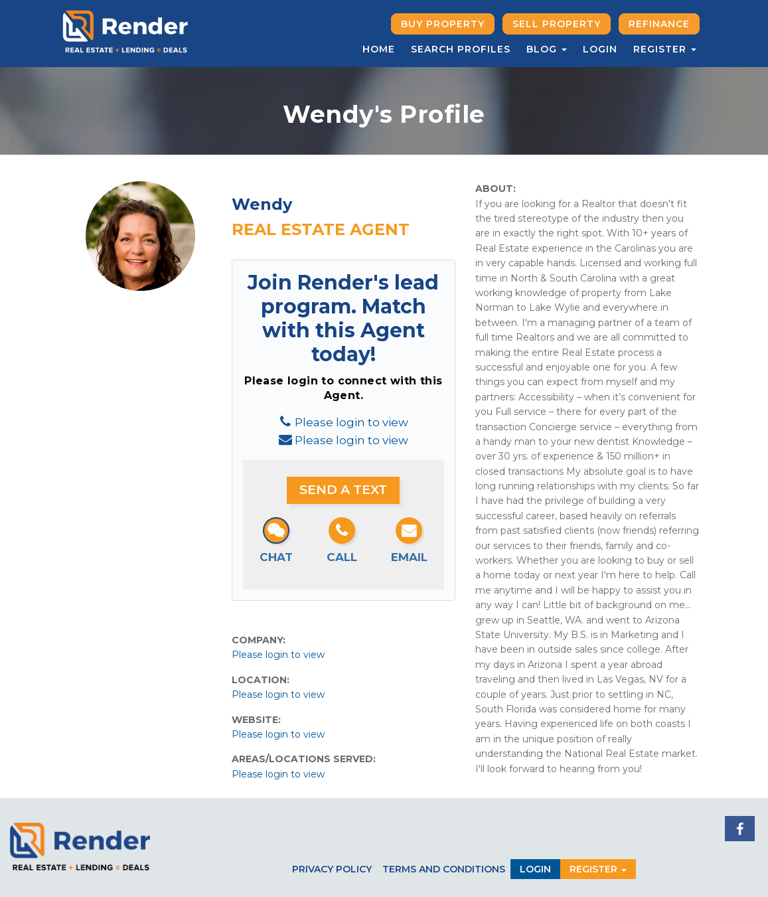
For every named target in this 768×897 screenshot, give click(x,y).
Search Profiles (460, 49)
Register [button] (664, 49)
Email (409, 557)
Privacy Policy (332, 869)
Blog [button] (546, 49)
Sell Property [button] (556, 24)
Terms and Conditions (443, 869)
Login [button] (535, 869)
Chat (276, 557)
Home (378, 49)
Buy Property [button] (443, 24)
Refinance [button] (659, 24)
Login (600, 49)
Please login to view (351, 422)
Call (342, 557)
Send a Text (343, 489)
